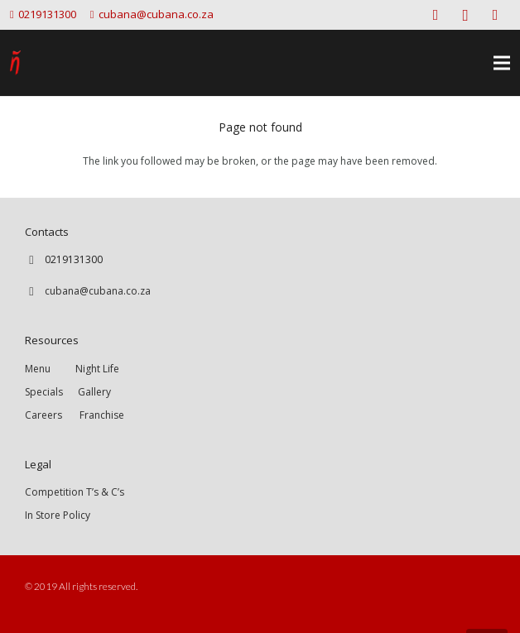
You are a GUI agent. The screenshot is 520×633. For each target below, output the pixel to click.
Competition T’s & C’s (74, 492)
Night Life (97, 369)
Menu (50, 369)
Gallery (94, 392)
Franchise (101, 415)
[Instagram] (465, 15)
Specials (46, 392)
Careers (43, 415)
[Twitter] (495, 15)
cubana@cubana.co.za (98, 291)
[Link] (15, 62)
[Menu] (501, 63)
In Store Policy (57, 515)
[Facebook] (435, 15)
